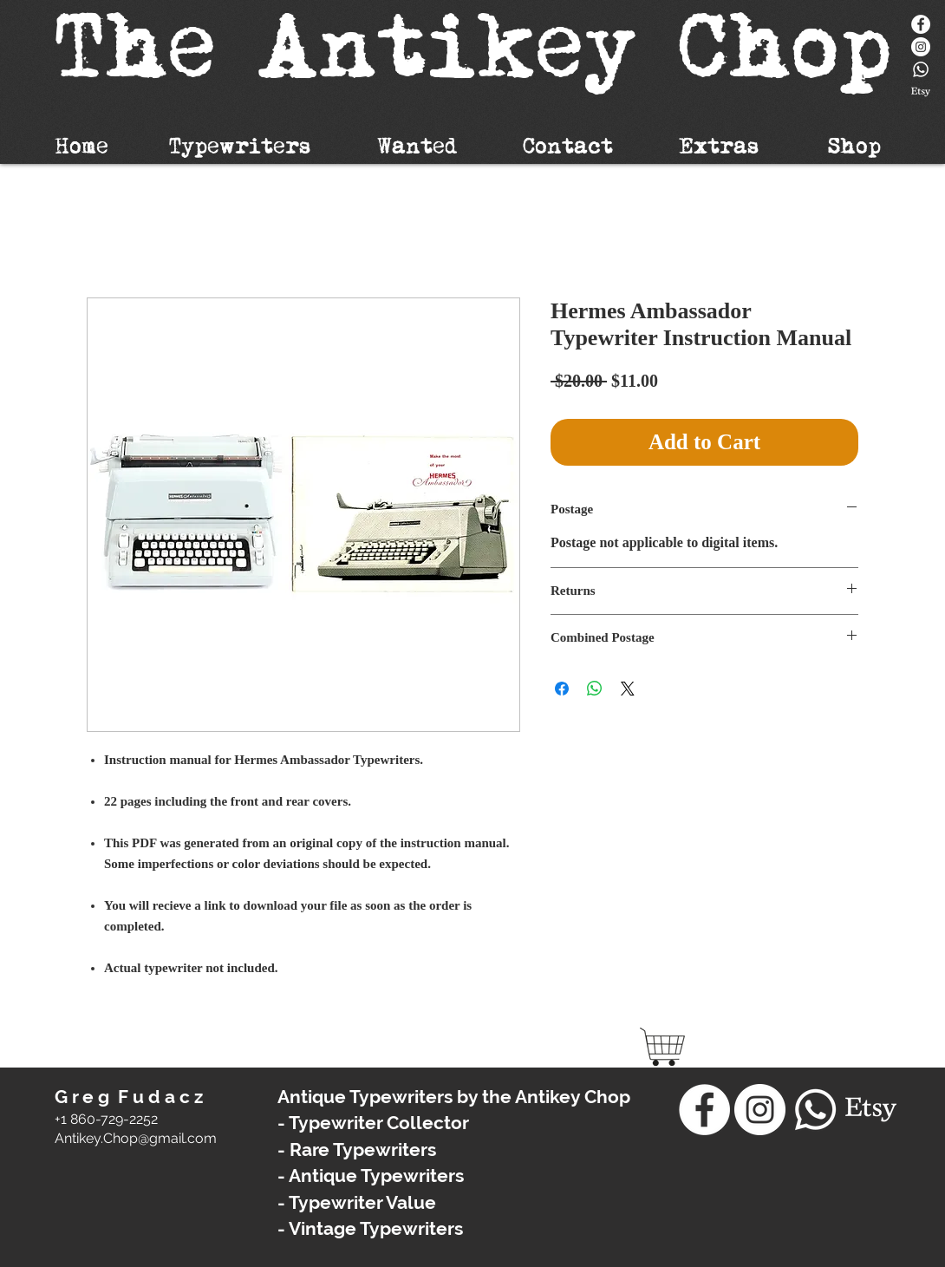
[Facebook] (920, 24)
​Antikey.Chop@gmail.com (136, 1138)
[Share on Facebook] (561, 688)
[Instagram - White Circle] (920, 46)
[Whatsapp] (920, 69)
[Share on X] (627, 688)
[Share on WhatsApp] (594, 688)
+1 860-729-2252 (106, 1119)
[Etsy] (920, 91)
